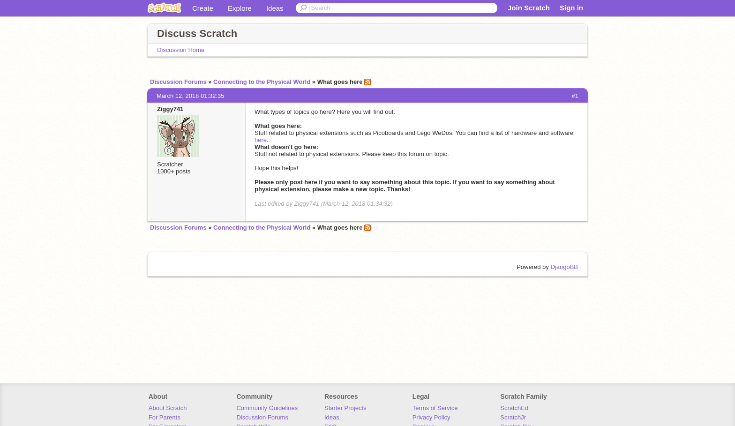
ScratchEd (514, 407)
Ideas (275, 8)
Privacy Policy (431, 417)
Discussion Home (180, 49)
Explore (240, 8)
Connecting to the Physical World (261, 81)
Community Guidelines (267, 407)
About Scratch (168, 407)
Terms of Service (435, 407)
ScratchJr (513, 417)
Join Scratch (529, 8)
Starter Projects (345, 407)
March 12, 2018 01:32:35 (191, 95)
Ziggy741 (170, 108)
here (261, 139)
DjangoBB (564, 266)
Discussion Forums (178, 81)
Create (202, 8)
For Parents (164, 417)
